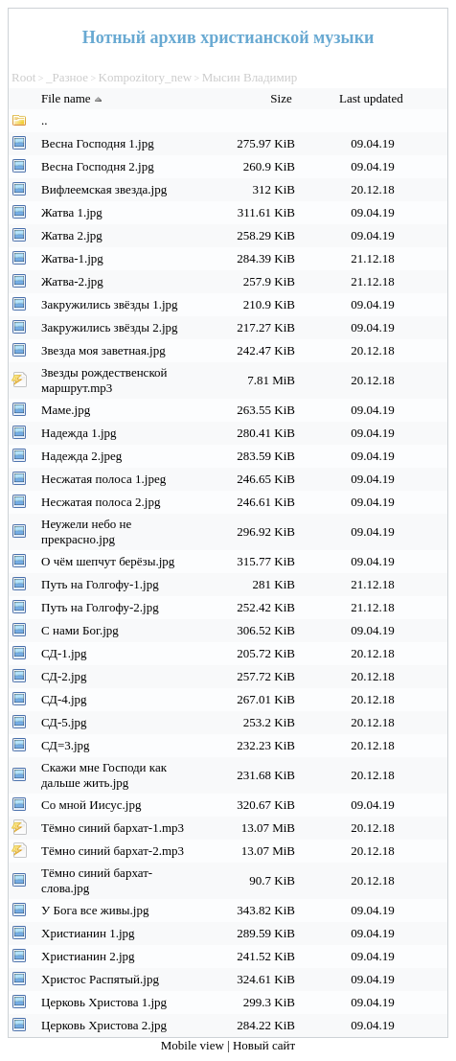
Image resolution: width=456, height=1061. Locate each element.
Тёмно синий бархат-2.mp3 (112, 850)
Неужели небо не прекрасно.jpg (86, 531)
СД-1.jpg (64, 653)
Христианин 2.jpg (88, 956)
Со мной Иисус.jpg (91, 804)
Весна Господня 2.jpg (97, 166)
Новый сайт (264, 1045)
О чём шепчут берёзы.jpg (107, 561)
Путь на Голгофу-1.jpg (100, 584)
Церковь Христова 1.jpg (104, 1002)
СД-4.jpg (64, 699)
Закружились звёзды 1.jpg (109, 304)
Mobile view (194, 1045)
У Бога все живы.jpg (94, 910)
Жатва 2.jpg (72, 235)
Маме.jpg (65, 410)
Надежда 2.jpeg (81, 456)
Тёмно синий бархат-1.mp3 (112, 827)
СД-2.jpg (64, 676)
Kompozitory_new (145, 77)
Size (282, 98)
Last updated (372, 98)
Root (23, 77)
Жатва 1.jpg (72, 212)
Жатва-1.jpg (72, 258)
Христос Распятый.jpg (100, 979)
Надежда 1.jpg (79, 433)
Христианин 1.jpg (88, 933)
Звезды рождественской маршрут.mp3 (104, 380)
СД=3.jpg (65, 745)
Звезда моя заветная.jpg (103, 350)
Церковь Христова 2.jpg (104, 1025)
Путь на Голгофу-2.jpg (100, 607)
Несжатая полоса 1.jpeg (103, 479)
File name (73, 98)
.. (44, 120)
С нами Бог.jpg (80, 630)
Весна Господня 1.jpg (97, 143)
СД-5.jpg (64, 722)
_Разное (67, 77)
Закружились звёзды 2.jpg (109, 327)
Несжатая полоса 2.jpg (100, 502)
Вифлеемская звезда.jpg (104, 189)
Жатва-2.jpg (72, 281)
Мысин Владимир (249, 77)
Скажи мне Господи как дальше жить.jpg (104, 775)
